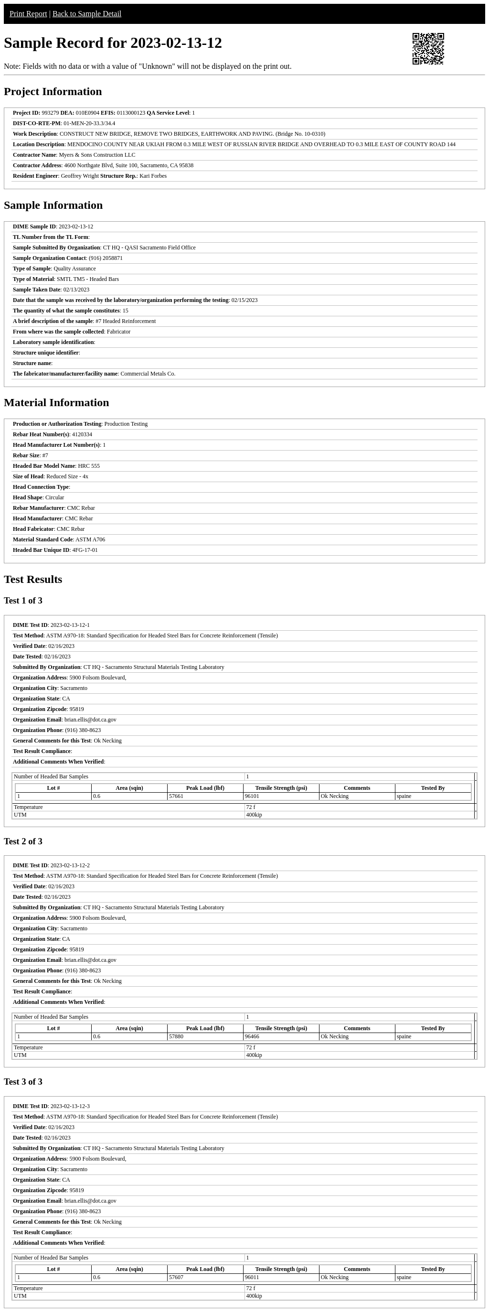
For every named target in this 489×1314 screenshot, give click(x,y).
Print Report (28, 14)
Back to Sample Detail (87, 14)
